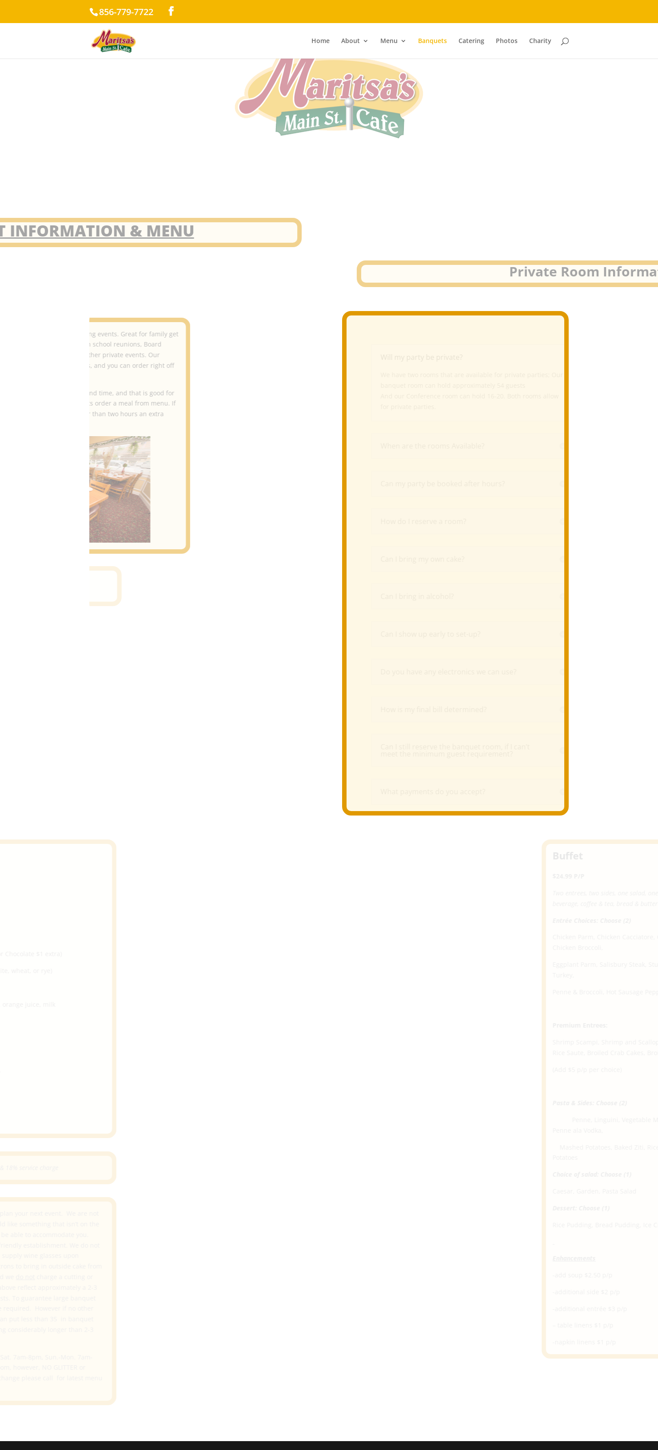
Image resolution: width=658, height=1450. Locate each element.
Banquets (432, 41)
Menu (389, 41)
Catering (471, 41)
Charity (540, 41)
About (350, 41)
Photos (507, 41)
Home (320, 41)
